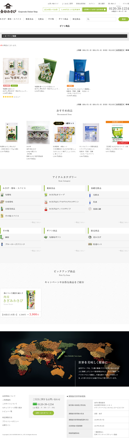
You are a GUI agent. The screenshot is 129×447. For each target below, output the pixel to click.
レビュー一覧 (7, 411)
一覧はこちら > (36, 222)
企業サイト (6, 425)
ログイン (92, 3)
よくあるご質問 (67, 3)
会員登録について (8, 396)
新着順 (105, 50)
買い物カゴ (112, 3)
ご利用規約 (6, 400)
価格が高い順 (97, 50)
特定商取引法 (7, 417)
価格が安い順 (86, 50)
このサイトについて (9, 404)
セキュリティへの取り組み (12, 408)
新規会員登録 (80, 3)
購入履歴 (102, 3)
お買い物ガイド (53, 3)
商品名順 (112, 50)
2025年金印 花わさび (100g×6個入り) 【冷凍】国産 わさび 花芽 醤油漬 (35, 151)
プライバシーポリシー (10, 421)
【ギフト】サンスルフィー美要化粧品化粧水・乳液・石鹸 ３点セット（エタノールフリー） (79, 91)
